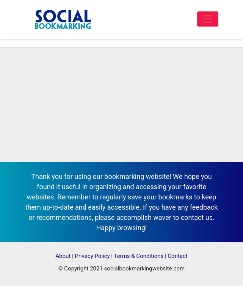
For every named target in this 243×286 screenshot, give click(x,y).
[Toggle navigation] (207, 19)
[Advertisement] (121, 105)
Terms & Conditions (138, 256)
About (63, 256)
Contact (177, 256)
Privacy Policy (92, 256)
